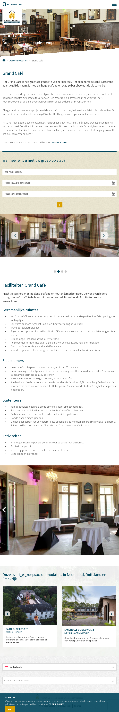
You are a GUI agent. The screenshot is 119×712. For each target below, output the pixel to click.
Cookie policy (56, 704)
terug (4, 510)
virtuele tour (59, 142)
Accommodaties (18, 60)
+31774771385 (12, 4)
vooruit (115, 510)
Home (4, 60)
